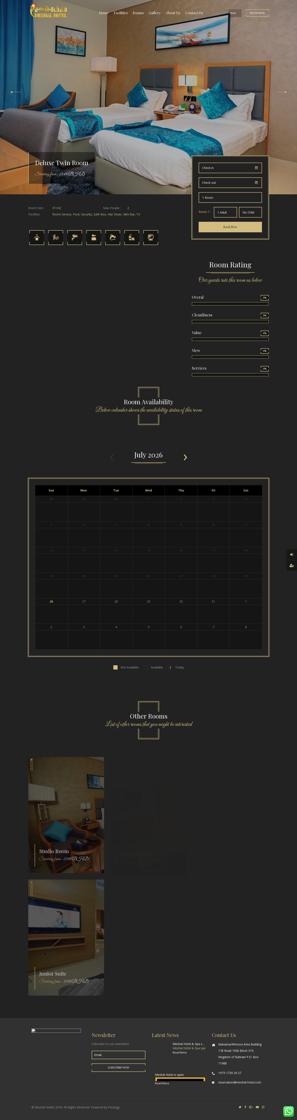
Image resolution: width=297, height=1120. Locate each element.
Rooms (138, 12)
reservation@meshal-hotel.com (239, 1082)
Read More (180, 1052)
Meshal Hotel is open (169, 1075)
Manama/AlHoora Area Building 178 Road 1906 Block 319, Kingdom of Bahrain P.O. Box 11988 (240, 1053)
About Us (173, 12)
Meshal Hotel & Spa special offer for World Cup (189, 1044)
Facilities (121, 12)
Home (104, 12)
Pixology (114, 1107)
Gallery (155, 12)
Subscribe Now (118, 1067)
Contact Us (194, 12)
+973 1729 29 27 (229, 1073)
